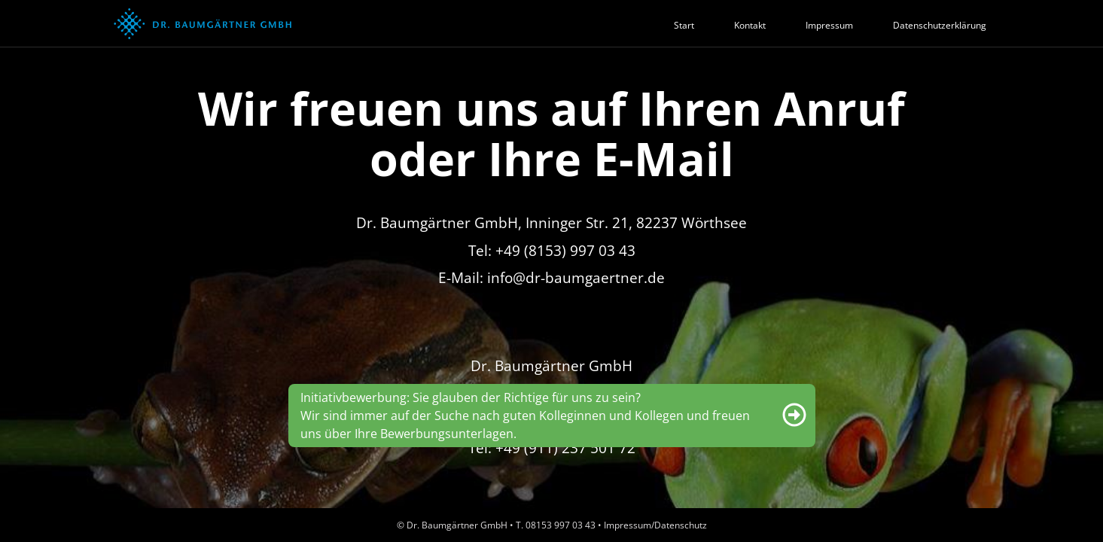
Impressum (829, 25)
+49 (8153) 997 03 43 (565, 250)
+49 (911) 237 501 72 (565, 447)
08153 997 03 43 (561, 525)
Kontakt (750, 25)
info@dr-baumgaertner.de (576, 277)
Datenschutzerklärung (939, 25)
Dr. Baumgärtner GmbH (457, 525)
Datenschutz (680, 525)
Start (684, 25)
